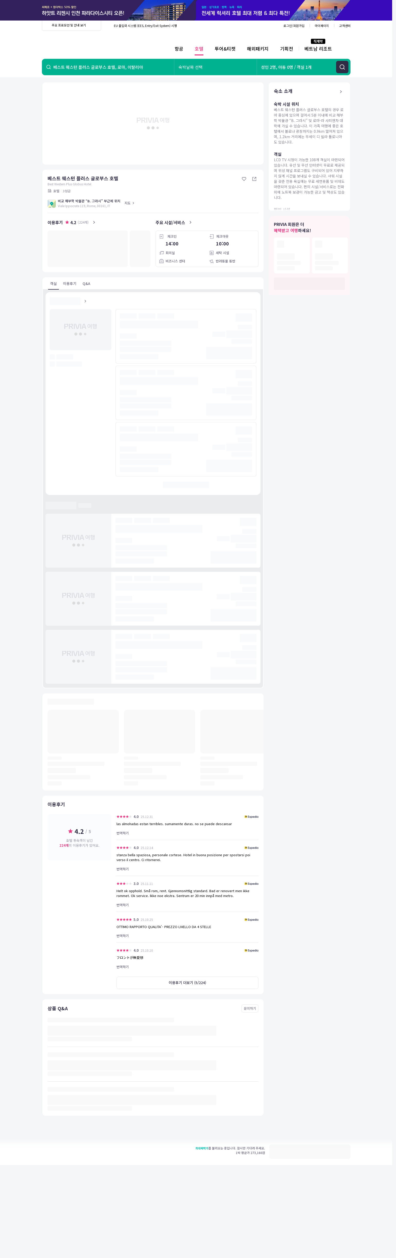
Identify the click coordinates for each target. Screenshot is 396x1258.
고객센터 (344, 25)
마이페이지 (322, 25)
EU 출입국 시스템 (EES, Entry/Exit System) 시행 (145, 25)
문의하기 (250, 1008)
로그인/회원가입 (293, 25)
